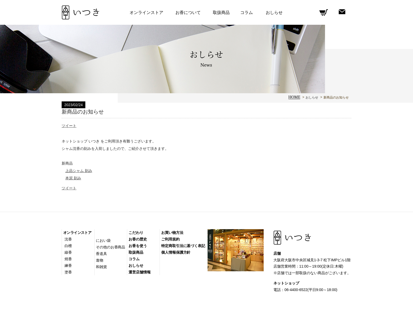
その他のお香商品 (110, 247)
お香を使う (138, 246)
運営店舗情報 (139, 272)
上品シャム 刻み (78, 171)
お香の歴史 (138, 239)
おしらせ (312, 97)
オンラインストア (77, 232)
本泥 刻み (73, 178)
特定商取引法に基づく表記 (183, 246)
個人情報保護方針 (175, 252)
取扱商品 (221, 12)
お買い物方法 (172, 232)
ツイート (69, 126)
